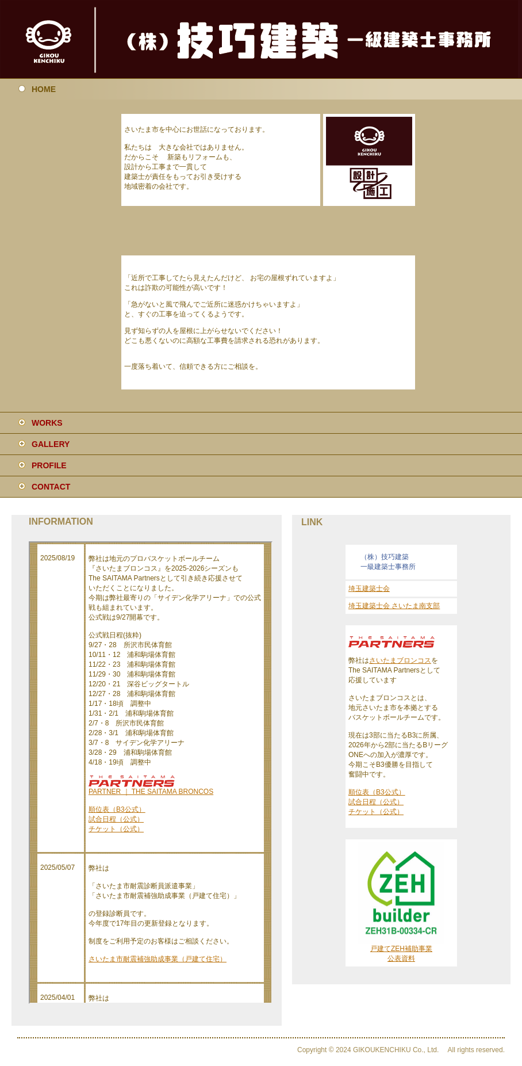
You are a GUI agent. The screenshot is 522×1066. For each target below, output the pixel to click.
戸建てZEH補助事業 (401, 949)
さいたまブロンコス (400, 660)
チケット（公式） (376, 812)
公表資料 (401, 958)
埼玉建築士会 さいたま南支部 (394, 606)
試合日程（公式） (376, 802)
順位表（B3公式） (376, 792)
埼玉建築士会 (369, 588)
